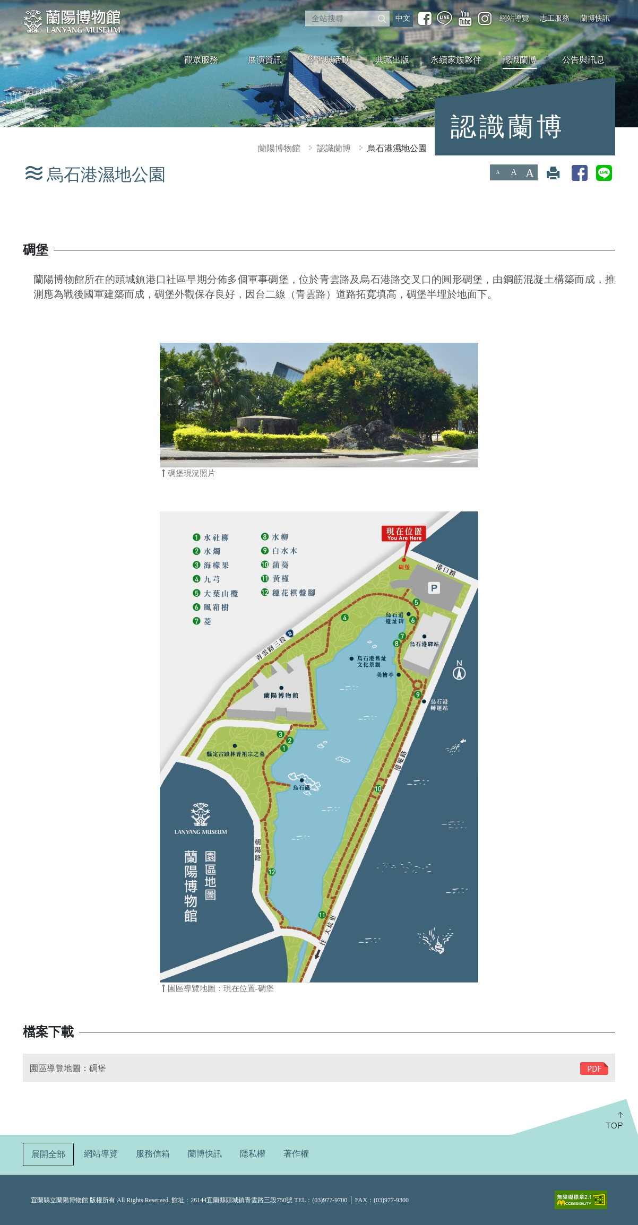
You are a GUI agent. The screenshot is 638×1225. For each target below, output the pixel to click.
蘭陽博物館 (279, 148)
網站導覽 (514, 18)
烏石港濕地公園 (397, 148)
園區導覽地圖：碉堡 (68, 1068)
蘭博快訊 (595, 18)
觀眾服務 (201, 59)
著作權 (296, 1153)
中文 (402, 18)
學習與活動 (328, 59)
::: (4, 7)
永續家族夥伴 (455, 59)
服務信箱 (153, 1153)
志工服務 (555, 18)
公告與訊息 (583, 59)
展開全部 (48, 1154)
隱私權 (252, 1153)
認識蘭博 (520, 59)
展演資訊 (265, 59)
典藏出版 (392, 59)
